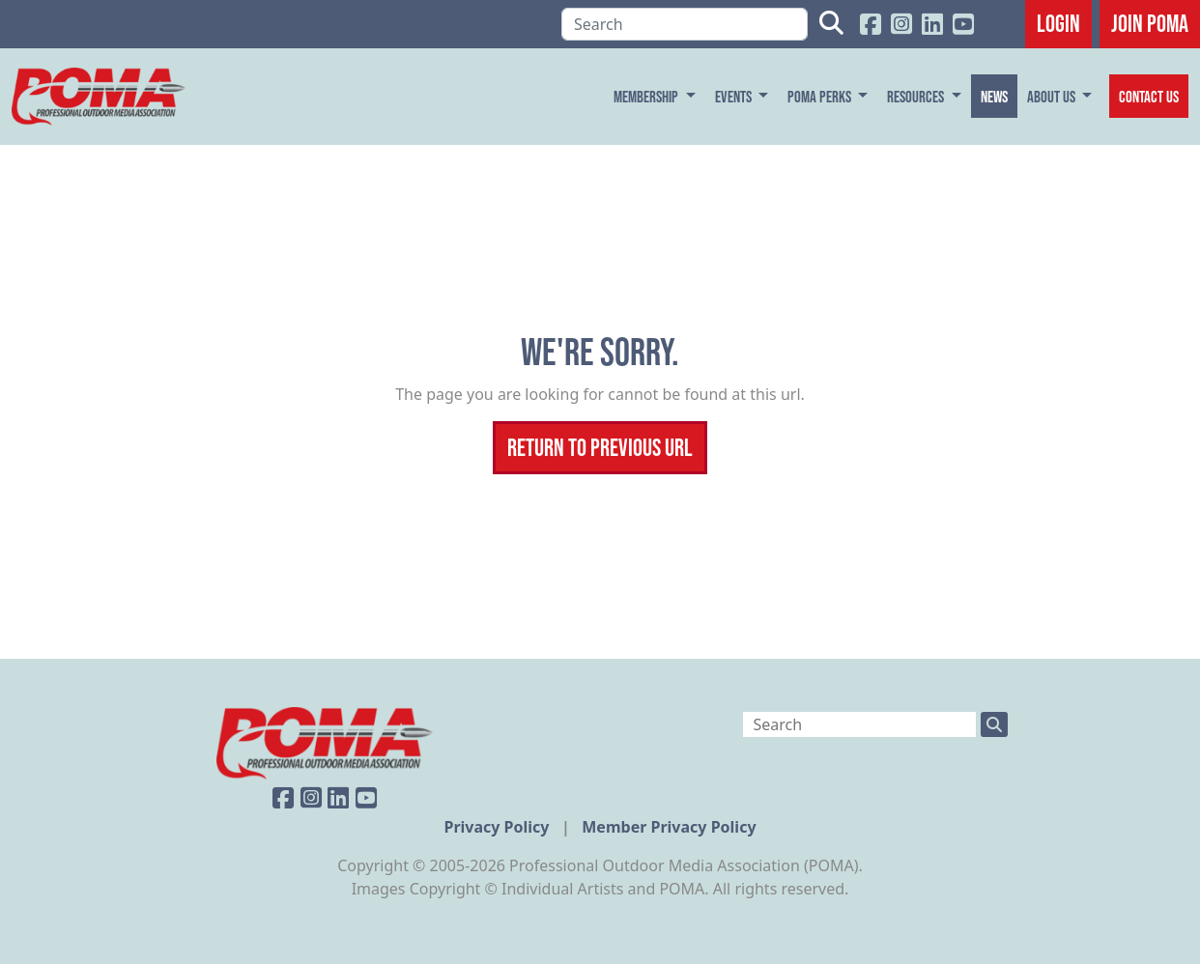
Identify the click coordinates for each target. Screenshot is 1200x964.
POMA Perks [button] (820, 96)
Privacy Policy (498, 826)
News (994, 96)
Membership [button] (647, 96)
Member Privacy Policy (669, 826)
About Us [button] (1052, 96)
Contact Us (1149, 96)
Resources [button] (917, 96)
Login (1058, 23)
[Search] (684, 24)
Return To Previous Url (600, 447)
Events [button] (735, 96)
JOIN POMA (1149, 23)
